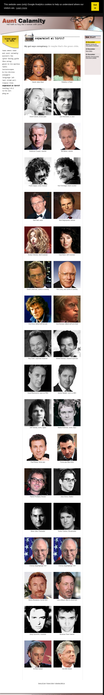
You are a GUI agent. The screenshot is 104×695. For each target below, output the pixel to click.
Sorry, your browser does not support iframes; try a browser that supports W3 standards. (93, 50)
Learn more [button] (21, 8)
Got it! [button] (95, 6)
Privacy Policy (50, 683)
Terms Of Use (42, 683)
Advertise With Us (60, 683)
